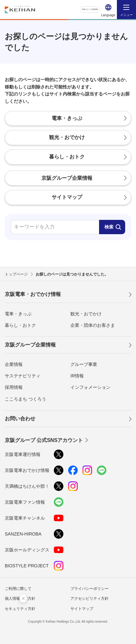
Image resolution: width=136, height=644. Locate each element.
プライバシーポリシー (89, 588)
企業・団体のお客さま (92, 325)
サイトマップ (81, 608)
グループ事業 (83, 364)
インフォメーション (90, 387)
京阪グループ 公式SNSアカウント (44, 440)
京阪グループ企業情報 (81, 9)
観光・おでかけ (86, 313)
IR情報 (77, 375)
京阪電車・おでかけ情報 (33, 294)
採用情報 (14, 387)
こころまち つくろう (25, 399)
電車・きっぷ (18, 313)
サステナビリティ (22, 375)
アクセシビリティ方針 (89, 598)
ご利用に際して (18, 588)
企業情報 (14, 364)
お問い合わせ (20, 418)
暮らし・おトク (20, 325)
